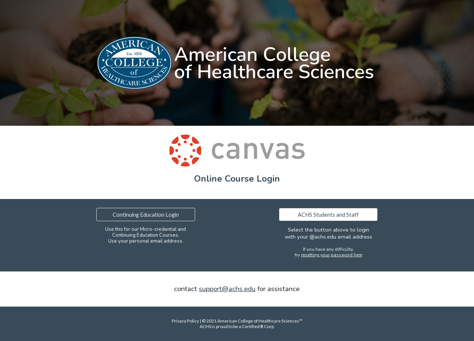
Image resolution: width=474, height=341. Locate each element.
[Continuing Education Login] (145, 214)
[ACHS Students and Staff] (328, 214)
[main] (236, 178)
